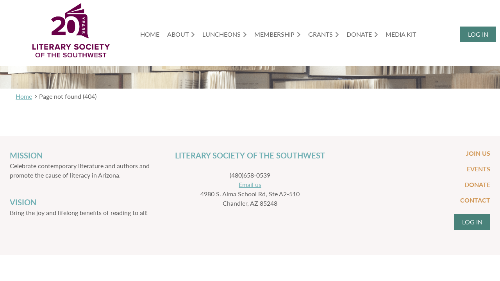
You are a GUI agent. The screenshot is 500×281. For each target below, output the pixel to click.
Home (24, 96)
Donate (477, 184)
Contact (475, 200)
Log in (478, 34)
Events (478, 169)
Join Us (478, 153)
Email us (250, 184)
